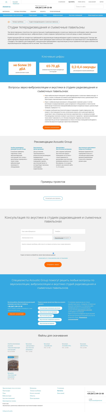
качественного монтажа (84, 310)
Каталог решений (35, 393)
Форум (101, 1)
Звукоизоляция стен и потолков (13, 15)
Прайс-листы (81, 1)
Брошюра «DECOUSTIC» (84, 345)
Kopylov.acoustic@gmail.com (95, 400)
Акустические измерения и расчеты (50, 319)
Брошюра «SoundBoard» (48, 345)
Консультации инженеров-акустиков (50, 308)
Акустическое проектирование (38, 148)
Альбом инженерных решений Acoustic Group (18, 148)
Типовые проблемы (20, 11)
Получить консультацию (52, 127)
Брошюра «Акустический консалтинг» (12, 375)
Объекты (43, 11)
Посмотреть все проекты (52, 198)
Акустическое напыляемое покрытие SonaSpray (87, 148)
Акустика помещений (75, 15)
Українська (16, 3)
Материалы (6, 11)
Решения (33, 11)
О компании (61, 1)
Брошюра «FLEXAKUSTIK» (66, 345)
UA (6, 2)
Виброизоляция (58, 15)
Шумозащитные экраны (95, 15)
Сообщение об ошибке (7, 411)
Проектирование (55, 11)
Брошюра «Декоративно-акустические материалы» (30, 346)
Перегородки (33, 15)
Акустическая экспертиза (47, 323)
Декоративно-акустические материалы (64, 148)
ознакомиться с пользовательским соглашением (53, 258)
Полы (45, 15)
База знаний (92, 1)
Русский (15, 2)
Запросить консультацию (17, 314)
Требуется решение (59, 238)
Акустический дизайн (46, 315)
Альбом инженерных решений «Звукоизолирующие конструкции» (14, 346)
